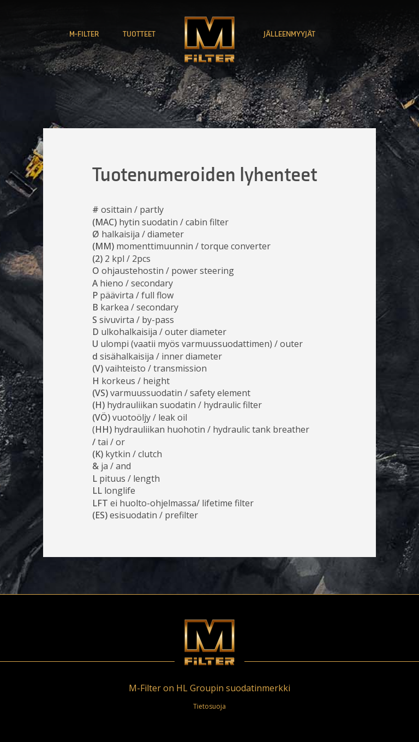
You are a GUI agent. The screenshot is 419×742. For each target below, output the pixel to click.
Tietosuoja (209, 706)
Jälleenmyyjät (289, 34)
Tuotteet (139, 34)
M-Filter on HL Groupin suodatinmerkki (209, 688)
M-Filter (84, 34)
